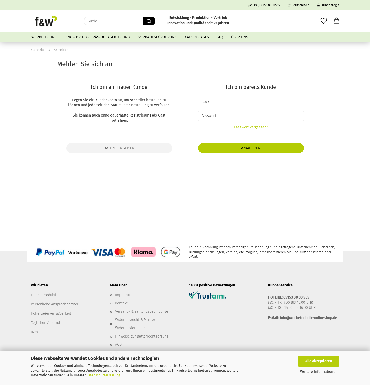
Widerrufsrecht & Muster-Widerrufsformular (135, 323)
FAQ (220, 37)
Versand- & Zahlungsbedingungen (142, 311)
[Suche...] (149, 21)
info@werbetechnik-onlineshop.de (308, 318)
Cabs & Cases (197, 37)
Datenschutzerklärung (103, 375)
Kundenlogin (328, 5)
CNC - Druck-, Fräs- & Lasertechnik (98, 37)
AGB (118, 344)
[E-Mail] (251, 102)
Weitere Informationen (318, 372)
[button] (336, 21)
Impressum (124, 295)
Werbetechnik (44, 37)
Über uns (239, 37)
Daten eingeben (119, 148)
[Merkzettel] (323, 21)
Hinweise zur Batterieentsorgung (141, 336)
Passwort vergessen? (251, 127)
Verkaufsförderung (157, 37)
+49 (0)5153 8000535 (264, 5)
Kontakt (121, 303)
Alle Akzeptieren (318, 361)
